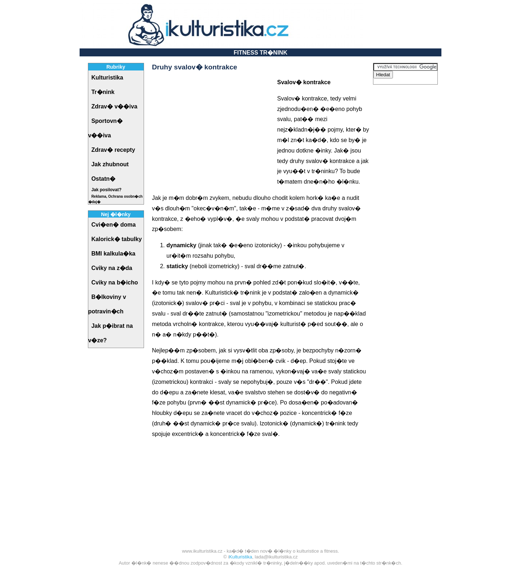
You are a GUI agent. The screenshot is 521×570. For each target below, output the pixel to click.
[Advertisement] (213, 128)
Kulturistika (240, 557)
